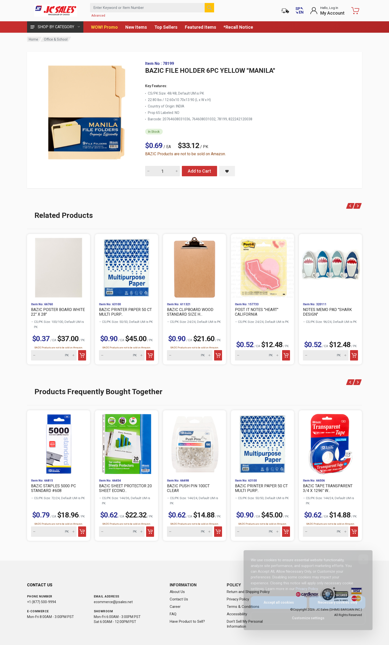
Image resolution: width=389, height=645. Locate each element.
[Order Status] (285, 10)
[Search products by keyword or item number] (152, 7)
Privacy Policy (238, 599)
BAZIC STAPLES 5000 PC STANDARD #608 (53, 488)
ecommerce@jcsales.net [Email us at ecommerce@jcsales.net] (113, 602)
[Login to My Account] (327, 10)
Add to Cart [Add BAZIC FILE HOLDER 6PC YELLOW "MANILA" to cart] (199, 171)
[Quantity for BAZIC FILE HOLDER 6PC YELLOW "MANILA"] (162, 171)
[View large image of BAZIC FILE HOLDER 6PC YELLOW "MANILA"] (86, 111)
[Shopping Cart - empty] (355, 10)
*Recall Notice (238, 27)
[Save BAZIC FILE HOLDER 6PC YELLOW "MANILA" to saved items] (227, 171)
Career (175, 606)
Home (33, 39)
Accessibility (237, 614)
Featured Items (200, 27)
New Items (136, 27)
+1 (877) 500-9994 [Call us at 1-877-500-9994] (41, 602)
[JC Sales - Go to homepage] (55, 10)
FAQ (173, 614)
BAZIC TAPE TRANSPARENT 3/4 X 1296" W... (328, 488)
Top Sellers (165, 27)
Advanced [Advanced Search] (98, 15)
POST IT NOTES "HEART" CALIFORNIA (256, 312)
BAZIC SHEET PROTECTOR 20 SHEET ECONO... (125, 488)
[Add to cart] (82, 355)
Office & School (55, 39)
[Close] (360, 559)
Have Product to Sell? (187, 621)
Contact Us (179, 599)
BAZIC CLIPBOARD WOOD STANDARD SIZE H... (190, 312)
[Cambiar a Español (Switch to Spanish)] (299, 10)
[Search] (209, 7)
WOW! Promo (104, 27)
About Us (177, 592)
